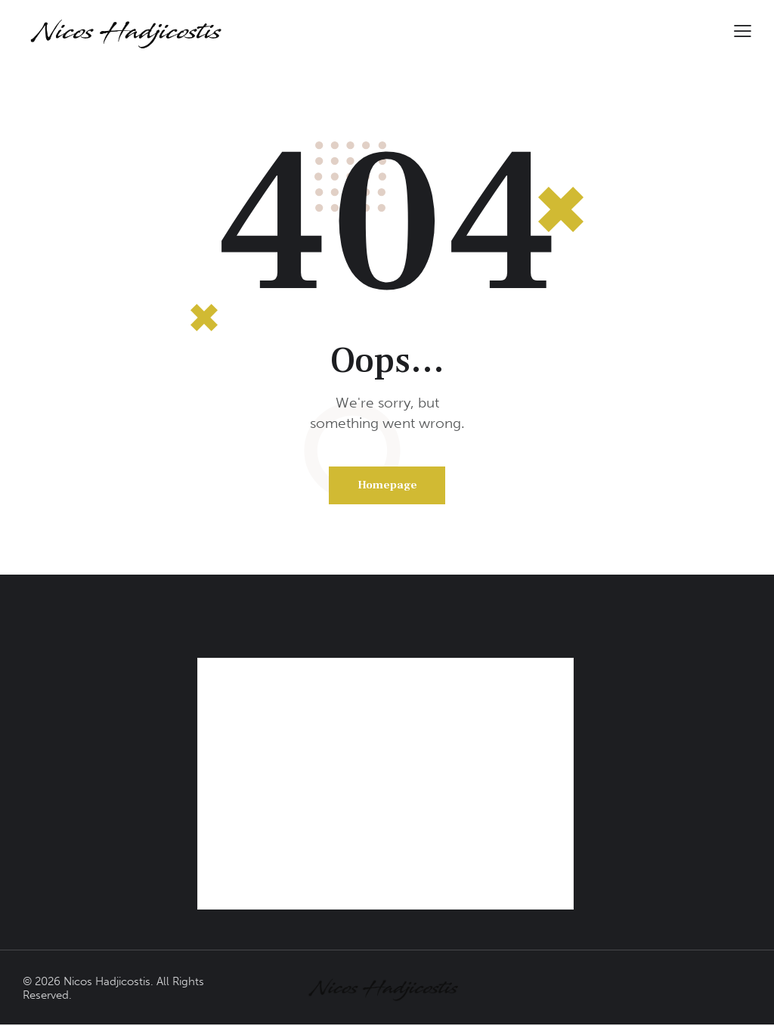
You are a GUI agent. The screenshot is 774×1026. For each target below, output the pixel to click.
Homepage (387, 486)
